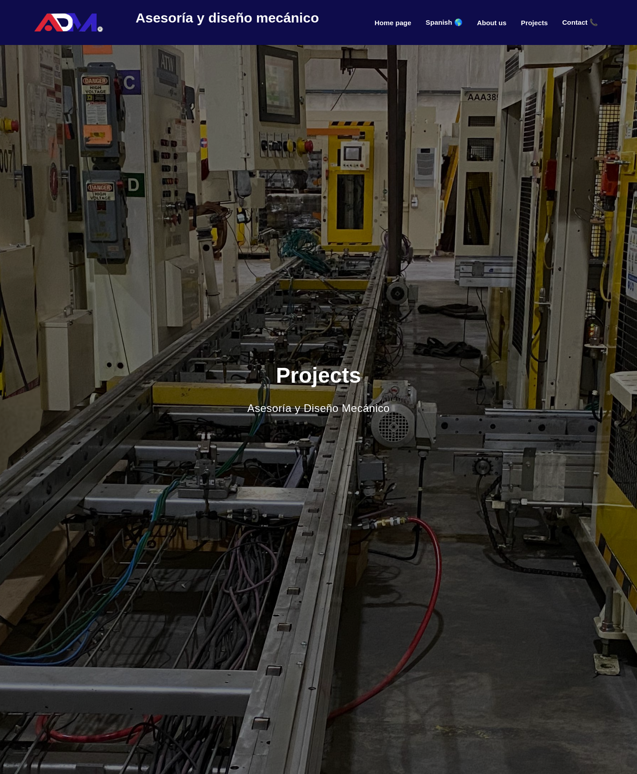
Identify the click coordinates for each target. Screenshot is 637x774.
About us (492, 23)
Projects (534, 23)
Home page (393, 23)
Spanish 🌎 (444, 22)
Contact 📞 (580, 22)
